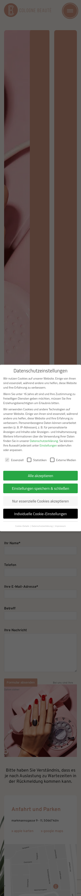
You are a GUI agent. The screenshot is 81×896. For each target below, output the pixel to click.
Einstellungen (48, 445)
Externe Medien (63, 460)
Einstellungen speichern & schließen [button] (40, 488)
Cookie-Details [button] (22, 526)
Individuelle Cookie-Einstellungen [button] (40, 514)
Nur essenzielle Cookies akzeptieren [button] (40, 501)
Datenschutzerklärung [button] (42, 526)
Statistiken (37, 460)
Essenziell (14, 460)
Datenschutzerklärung (44, 441)
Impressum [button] (60, 526)
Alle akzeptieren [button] (40, 476)
